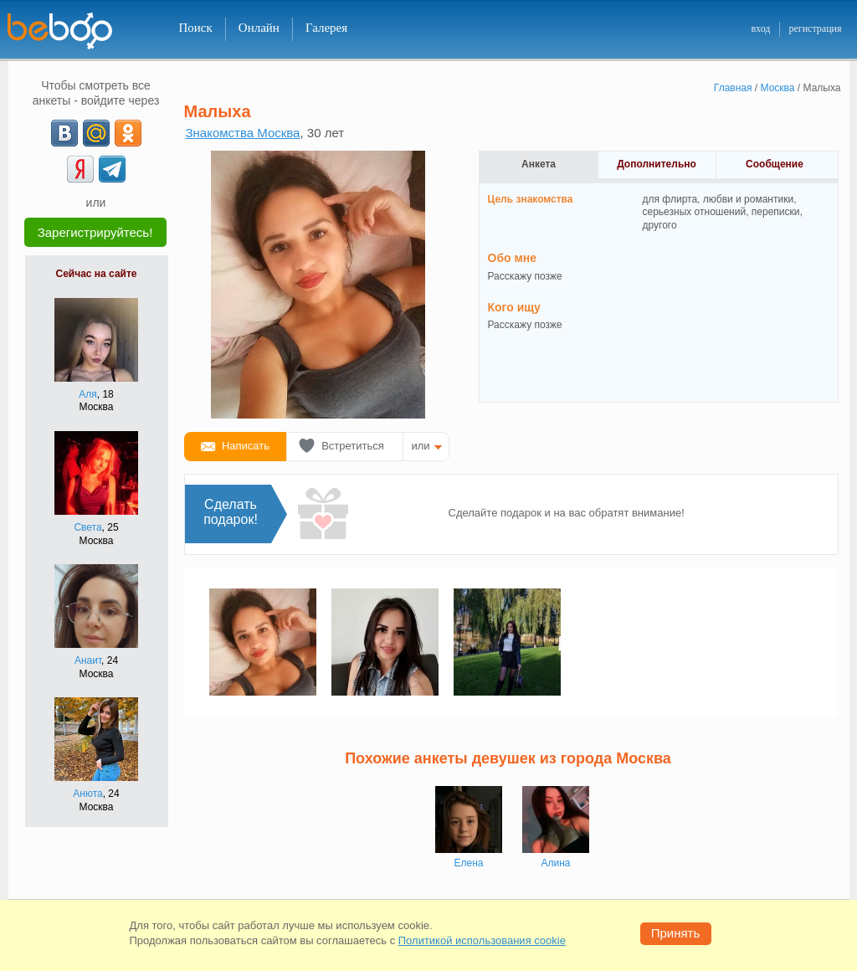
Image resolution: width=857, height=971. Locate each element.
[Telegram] (112, 169)
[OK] (128, 133)
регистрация (814, 28)
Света (87, 527)
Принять (675, 933)
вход (760, 28)
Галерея (326, 27)
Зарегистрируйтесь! (95, 232)
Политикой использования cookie (482, 940)
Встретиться (352, 445)
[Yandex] (80, 169)
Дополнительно (656, 164)
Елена (469, 863)
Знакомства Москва (243, 133)
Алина (555, 863)
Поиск (196, 27)
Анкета (538, 164)
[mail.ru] (96, 133)
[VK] (64, 133)
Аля (88, 394)
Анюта (87, 793)
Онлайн (259, 27)
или (421, 445)
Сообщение (774, 164)
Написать (245, 445)
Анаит (87, 660)
